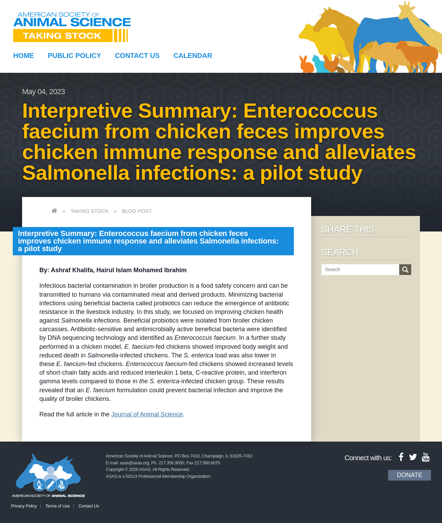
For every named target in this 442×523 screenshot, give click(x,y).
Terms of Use (58, 506)
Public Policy (74, 55)
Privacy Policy (24, 506)
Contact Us (137, 55)
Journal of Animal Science (147, 414)
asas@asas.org (134, 462)
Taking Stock (89, 211)
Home (23, 55)
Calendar (192, 55)
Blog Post (137, 211)
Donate (409, 475)
